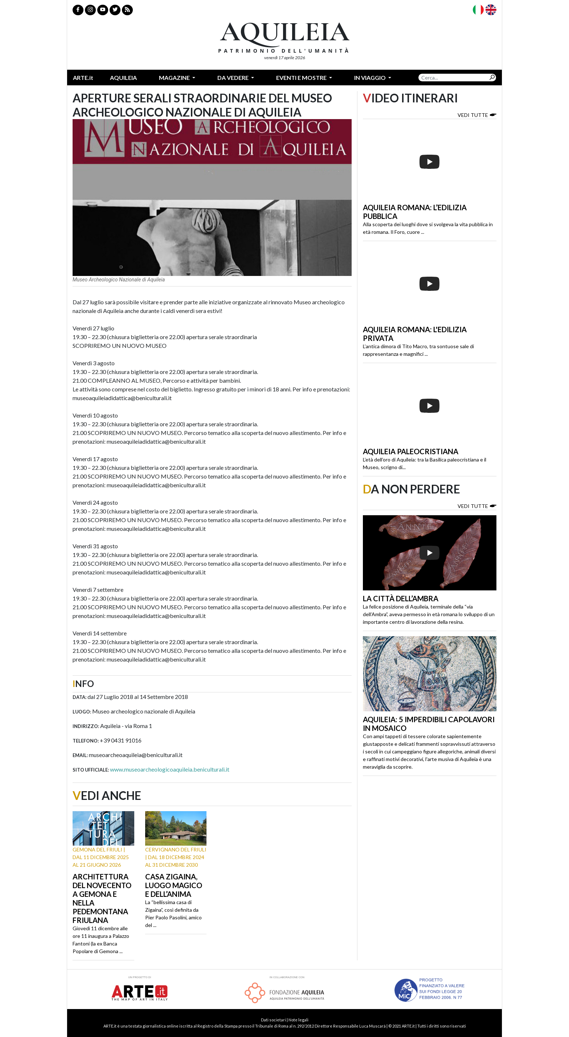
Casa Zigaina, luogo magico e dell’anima (173, 885)
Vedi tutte (477, 114)
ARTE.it (83, 77)
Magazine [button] (175, 77)
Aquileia (123, 77)
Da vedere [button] (233, 77)
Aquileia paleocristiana (410, 451)
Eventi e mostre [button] (302, 77)
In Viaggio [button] (370, 77)
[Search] (453, 77)
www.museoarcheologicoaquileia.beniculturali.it (169, 769)
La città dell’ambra (400, 598)
